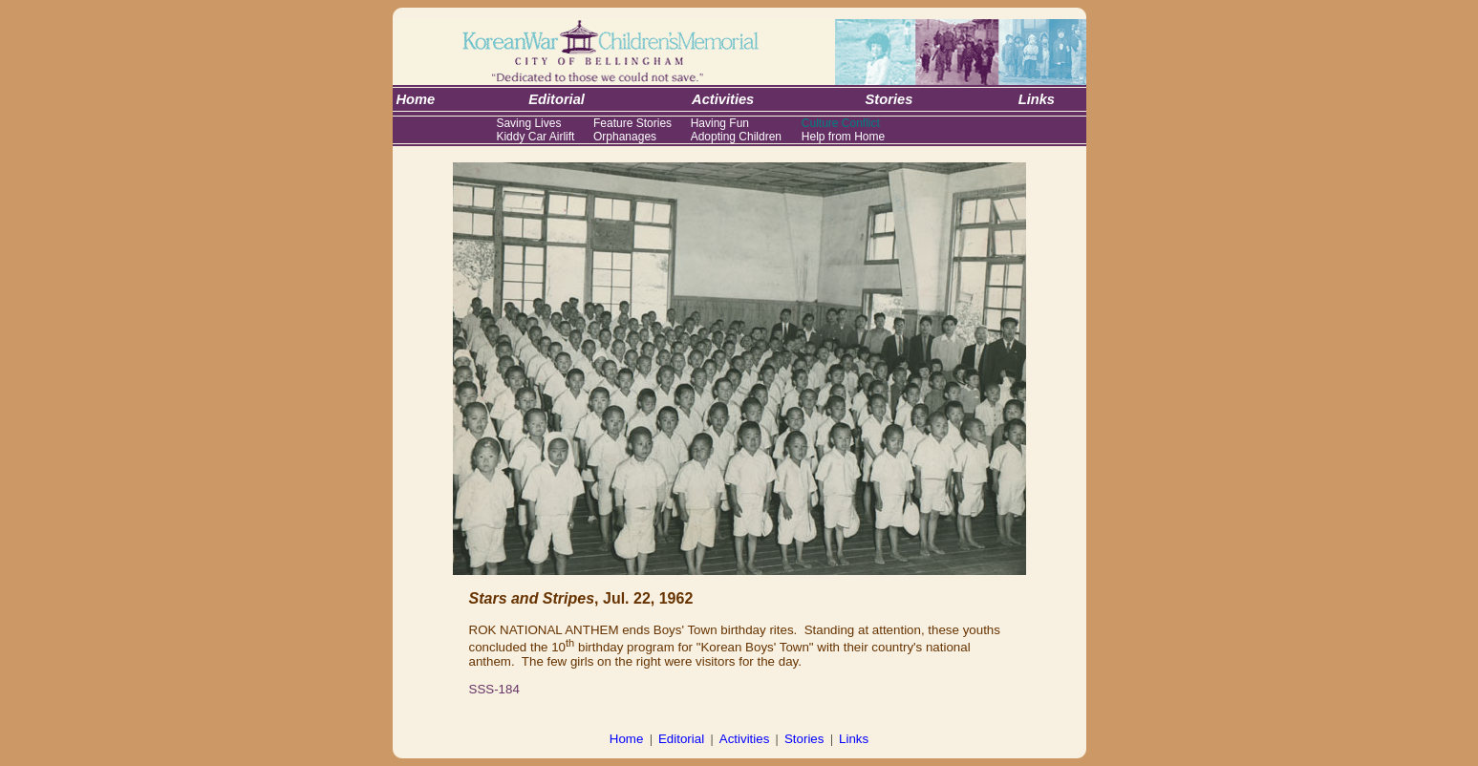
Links (853, 739)
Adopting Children (736, 136)
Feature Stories (632, 123)
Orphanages (624, 136)
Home (627, 739)
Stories (804, 739)
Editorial (681, 739)
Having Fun (720, 123)
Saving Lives (528, 123)
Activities (744, 739)
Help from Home (843, 136)
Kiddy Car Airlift (535, 136)
